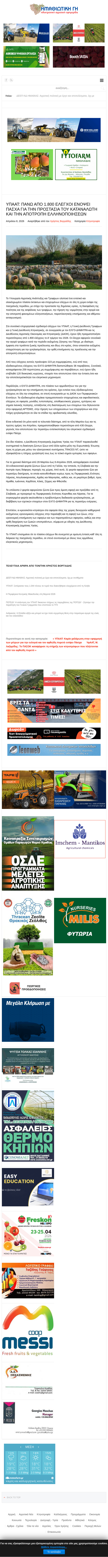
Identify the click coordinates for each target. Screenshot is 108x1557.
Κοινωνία (16, 1520)
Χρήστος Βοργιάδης (60, 221)
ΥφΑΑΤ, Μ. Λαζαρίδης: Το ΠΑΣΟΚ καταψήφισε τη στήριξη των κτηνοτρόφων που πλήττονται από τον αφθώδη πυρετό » (52, 646)
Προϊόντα (66, 1520)
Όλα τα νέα (33, 1526)
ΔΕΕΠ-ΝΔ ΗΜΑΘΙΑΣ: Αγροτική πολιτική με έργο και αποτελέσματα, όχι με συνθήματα (44, 578)
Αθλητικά (79, 1520)
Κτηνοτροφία (93, 221)
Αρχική (11, 1514)
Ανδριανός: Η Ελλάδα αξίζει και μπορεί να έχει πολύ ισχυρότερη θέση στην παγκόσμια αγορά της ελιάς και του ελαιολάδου (52, 614)
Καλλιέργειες (60, 1514)
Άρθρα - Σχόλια (15, 1526)
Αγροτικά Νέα (26, 1514)
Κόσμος (92, 1520)
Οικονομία (94, 1514)
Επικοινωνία (54, 1532)
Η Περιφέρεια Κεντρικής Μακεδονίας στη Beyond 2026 (30, 594)
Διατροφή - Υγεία (49, 1520)
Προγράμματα (78, 1514)
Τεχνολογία (31, 1520)
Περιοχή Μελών (93, 1526)
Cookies (76, 1526)
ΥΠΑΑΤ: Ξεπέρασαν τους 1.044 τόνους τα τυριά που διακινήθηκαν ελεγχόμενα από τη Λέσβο (48, 586)
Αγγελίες (46, 1526)
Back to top (14, 1497)
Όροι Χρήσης (62, 1526)
